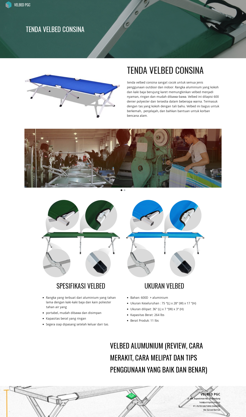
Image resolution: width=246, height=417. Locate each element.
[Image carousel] (123, 160)
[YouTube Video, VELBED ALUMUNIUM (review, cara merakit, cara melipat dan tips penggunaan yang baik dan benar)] (64, 359)
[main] (106, 29)
